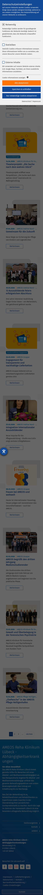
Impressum (37, 101)
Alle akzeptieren (21, 83)
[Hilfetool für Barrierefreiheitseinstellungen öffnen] (4, 451)
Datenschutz (26, 101)
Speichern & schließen (21, 89)
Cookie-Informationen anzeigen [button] (15, 77)
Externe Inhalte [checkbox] (13, 62)
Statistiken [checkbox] (11, 45)
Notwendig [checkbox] (11, 24)
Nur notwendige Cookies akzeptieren (21, 96)
